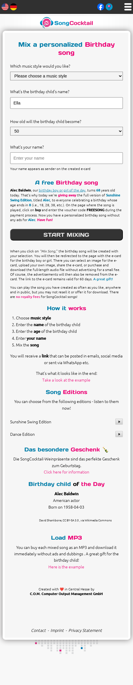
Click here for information (66, 472)
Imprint (57, 630)
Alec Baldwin (66, 493)
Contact (38, 630)
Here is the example (66, 567)
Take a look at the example (66, 380)
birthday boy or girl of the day (62, 190)
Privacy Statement (85, 630)
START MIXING (66, 234)
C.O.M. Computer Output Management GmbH (66, 593)
